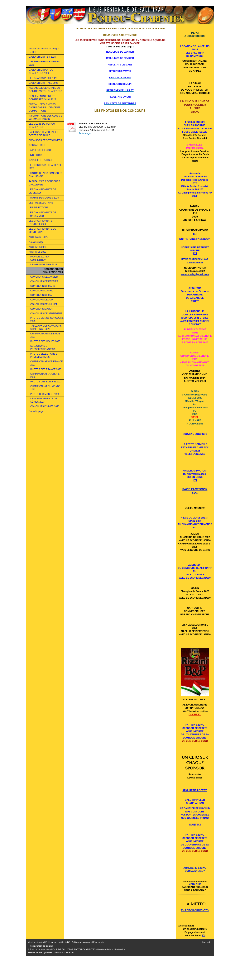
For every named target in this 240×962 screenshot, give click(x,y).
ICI (203, 935)
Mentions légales (36, 942)
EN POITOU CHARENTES (195, 910)
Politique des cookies (81, 942)
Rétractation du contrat (41, 946)
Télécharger (85, 133)
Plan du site (98, 942)
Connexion (207, 942)
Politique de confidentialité (58, 942)
